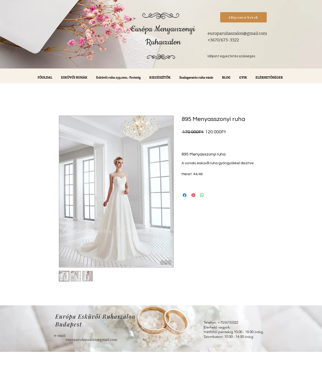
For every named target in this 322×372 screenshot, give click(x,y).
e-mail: (60, 336)
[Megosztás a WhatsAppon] (202, 195)
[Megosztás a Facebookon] (184, 195)
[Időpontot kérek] (243, 17)
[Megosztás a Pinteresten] (193, 195)
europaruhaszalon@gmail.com (237, 33)
